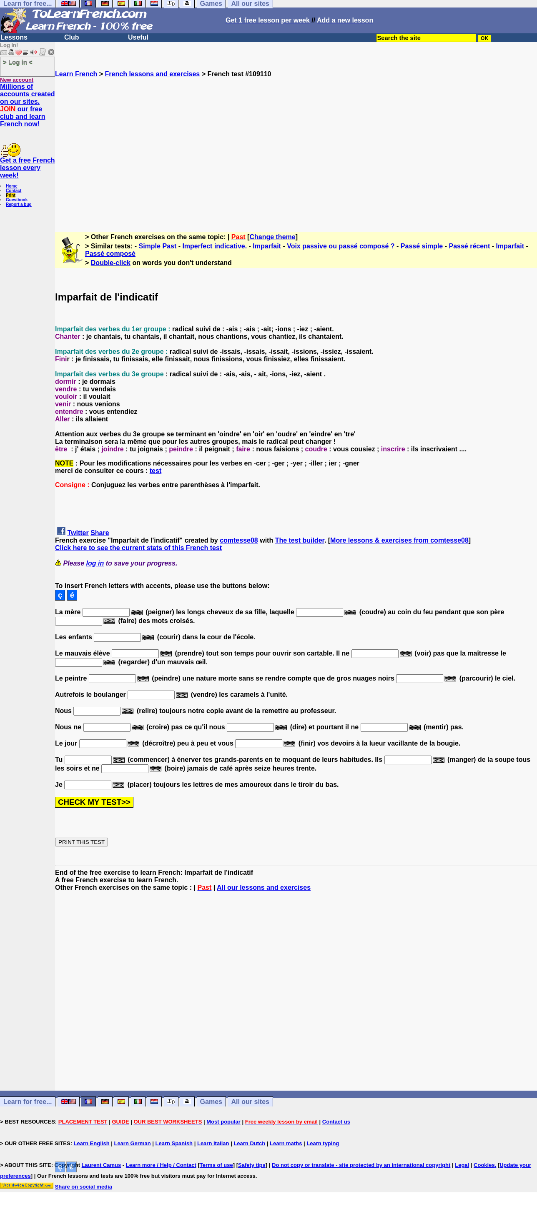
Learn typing (322, 1143)
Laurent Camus (101, 1165)
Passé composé (110, 253)
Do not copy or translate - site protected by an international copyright (361, 1165)
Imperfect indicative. (214, 246)
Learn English (92, 1143)
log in (95, 563)
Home (12, 186)
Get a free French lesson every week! (27, 168)
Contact (13, 190)
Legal (462, 1165)
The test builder (299, 540)
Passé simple (422, 246)
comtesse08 (239, 540)
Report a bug (19, 204)
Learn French (76, 74)
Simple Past (158, 246)
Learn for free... (27, 1101)
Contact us (336, 1122)
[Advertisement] (296, 151)
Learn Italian (213, 1143)
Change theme (272, 236)
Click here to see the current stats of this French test (138, 547)
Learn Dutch (249, 1143)
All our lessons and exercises (264, 887)
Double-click (110, 262)
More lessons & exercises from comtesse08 (399, 540)
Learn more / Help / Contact (161, 1165)
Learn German (132, 1143)
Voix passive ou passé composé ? (340, 246)
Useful (138, 37)
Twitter (77, 532)
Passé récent (469, 246)
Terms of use (216, 1165)
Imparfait (267, 246)
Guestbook (17, 200)
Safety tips (252, 1165)
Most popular (223, 1122)
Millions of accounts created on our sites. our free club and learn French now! (27, 105)
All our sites (250, 1101)
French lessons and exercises (152, 74)
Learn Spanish (174, 1143)
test (155, 470)
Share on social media (83, 1187)
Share (99, 532)
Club (71, 37)
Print (10, 195)
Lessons (14, 37)
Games (211, 1101)
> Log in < (18, 61)
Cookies (484, 1165)
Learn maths (286, 1143)
